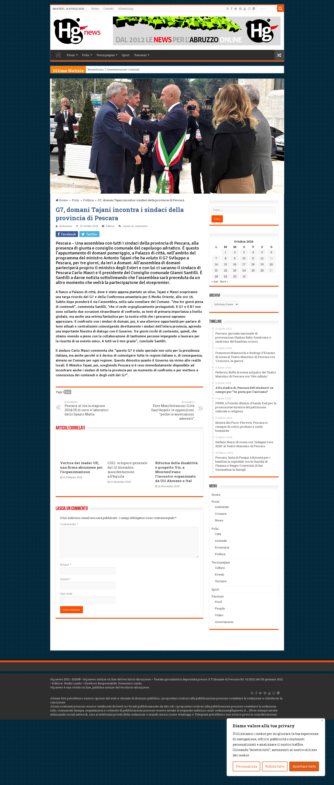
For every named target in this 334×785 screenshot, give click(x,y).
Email (65, 579)
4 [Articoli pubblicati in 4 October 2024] (253, 252)
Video (219, 615)
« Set (214, 281)
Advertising (125, 8)
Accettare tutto (304, 766)
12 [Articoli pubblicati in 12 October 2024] (262, 258)
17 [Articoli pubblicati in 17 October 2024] (244, 264)
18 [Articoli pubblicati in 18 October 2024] (253, 264)
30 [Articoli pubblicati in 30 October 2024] (235, 276)
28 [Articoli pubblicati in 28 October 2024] (216, 276)
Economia (222, 547)
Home (95, 8)
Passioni (140, 55)
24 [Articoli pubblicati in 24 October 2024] (244, 270)
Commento (69, 524)
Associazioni (224, 622)
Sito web (66, 594)
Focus (71, 55)
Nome (65, 565)
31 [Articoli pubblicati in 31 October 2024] (244, 276)
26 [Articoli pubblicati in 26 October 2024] (262, 270)
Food (218, 602)
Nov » (224, 281)
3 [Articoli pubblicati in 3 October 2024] (244, 252)
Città (218, 534)
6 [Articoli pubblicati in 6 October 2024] (271, 252)
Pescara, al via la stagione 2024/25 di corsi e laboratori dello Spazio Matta (87, 408)
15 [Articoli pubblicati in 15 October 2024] (225, 264)
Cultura (220, 568)
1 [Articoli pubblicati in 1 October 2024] (225, 252)
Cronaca (220, 514)
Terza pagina (105, 55)
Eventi (219, 574)
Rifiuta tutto (274, 766)
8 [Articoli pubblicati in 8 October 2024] (225, 258)
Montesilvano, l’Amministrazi (105, 69)
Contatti (108, 8)
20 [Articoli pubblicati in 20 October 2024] (271, 264)
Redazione (65, 226)
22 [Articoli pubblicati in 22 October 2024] (225, 270)
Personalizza (246, 766)
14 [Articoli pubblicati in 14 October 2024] (216, 264)
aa (68, 392)
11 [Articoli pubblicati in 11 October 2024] (253, 258)
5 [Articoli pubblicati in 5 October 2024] (262, 252)
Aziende (221, 541)
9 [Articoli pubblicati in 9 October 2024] (235, 258)
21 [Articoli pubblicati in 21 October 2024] (216, 270)
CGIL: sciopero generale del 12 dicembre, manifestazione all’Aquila (127, 469)
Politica (88, 200)
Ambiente (222, 507)
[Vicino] (322, 720)
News (219, 520)
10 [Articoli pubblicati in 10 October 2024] (244, 258)
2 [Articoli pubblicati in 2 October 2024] (235, 252)
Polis (85, 55)
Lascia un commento (135, 226)
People (220, 608)
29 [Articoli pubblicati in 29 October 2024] (225, 276)
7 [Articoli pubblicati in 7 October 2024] (216, 258)
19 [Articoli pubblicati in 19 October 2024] (262, 264)
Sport (125, 55)
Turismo (221, 581)
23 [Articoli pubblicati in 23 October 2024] (234, 270)
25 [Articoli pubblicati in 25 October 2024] (253, 270)
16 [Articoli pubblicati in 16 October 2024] (234, 264)
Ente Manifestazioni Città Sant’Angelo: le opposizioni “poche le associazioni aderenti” (171, 410)
